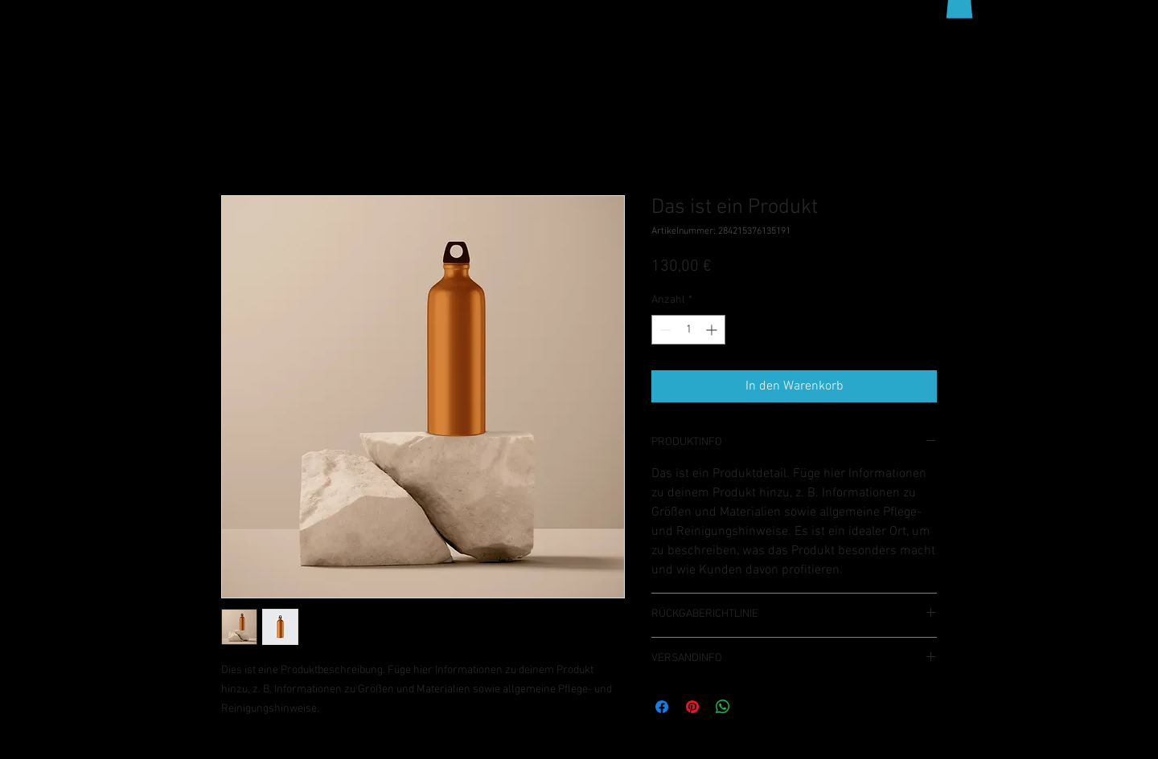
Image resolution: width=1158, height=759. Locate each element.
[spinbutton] (688, 330)
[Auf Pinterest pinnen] (692, 706)
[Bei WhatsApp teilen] (723, 706)
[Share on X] (753, 706)
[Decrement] (664, 330)
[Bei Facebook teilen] (661, 706)
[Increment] (713, 330)
